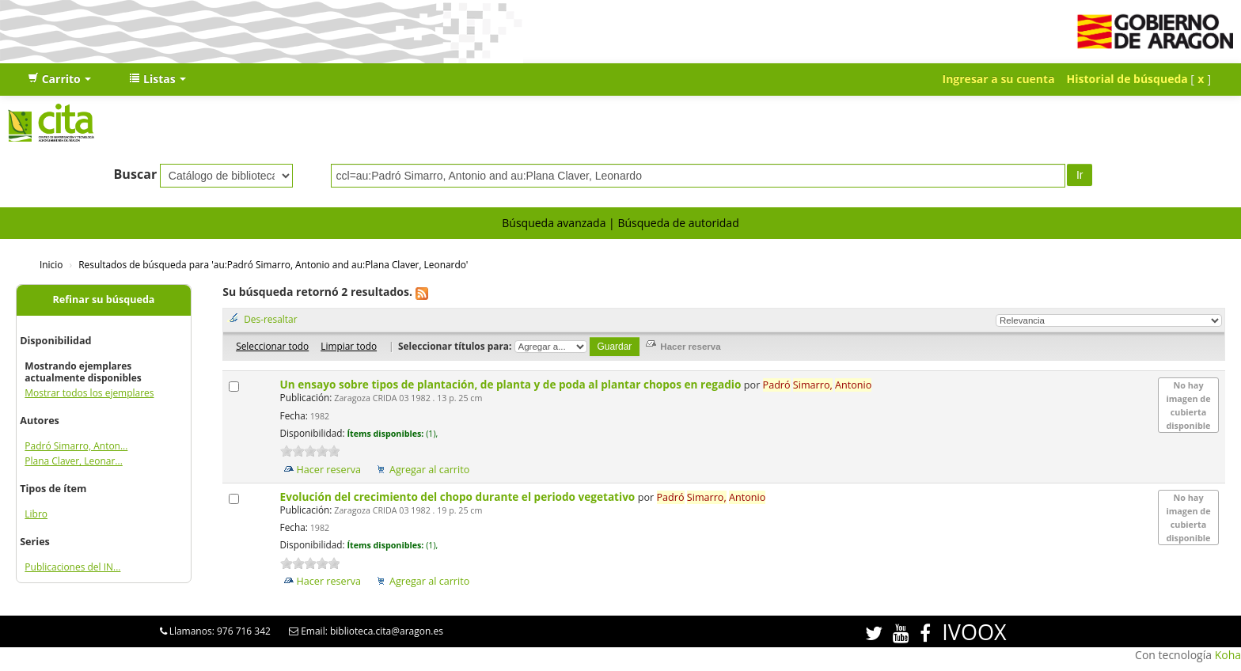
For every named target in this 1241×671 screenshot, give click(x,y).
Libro (36, 514)
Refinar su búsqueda (104, 299)
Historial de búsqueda (1127, 78)
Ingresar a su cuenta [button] (999, 78)
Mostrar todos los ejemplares (89, 393)
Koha (1228, 654)
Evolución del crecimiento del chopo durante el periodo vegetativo (459, 496)
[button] (59, 79)
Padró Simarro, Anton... (76, 446)
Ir (1080, 175)
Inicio (51, 264)
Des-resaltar (270, 319)
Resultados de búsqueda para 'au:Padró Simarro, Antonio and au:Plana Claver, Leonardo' (273, 264)
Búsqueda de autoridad (677, 222)
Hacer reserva (329, 469)
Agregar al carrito (429, 469)
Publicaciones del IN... (72, 567)
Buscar (135, 174)
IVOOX (974, 631)
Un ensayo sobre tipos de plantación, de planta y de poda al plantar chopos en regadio (512, 384)
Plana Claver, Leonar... (73, 461)
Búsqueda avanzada (553, 222)
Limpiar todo (349, 345)
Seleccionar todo (272, 345)
